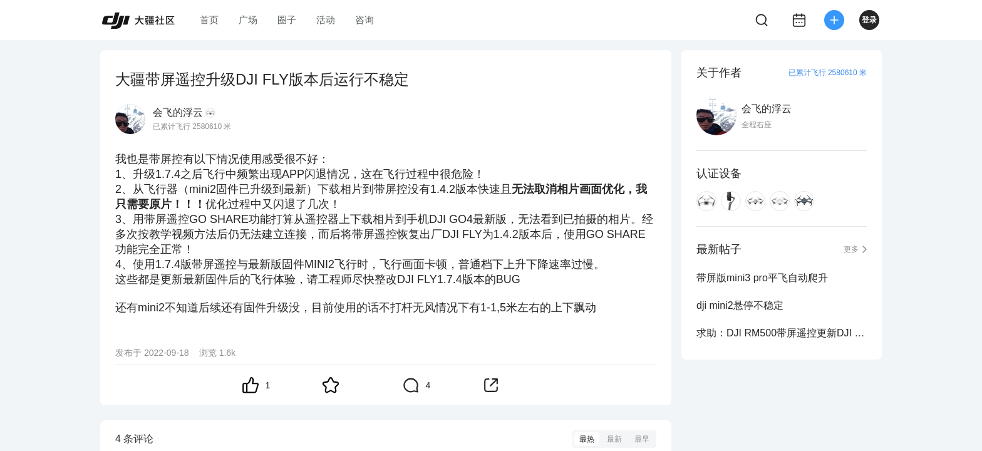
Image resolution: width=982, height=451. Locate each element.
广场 (248, 19)
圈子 (286, 19)
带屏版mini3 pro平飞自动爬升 (762, 277)
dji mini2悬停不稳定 (739, 305)
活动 (325, 19)
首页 (209, 19)
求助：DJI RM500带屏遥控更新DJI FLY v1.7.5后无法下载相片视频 (781, 333)
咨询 (364, 19)
